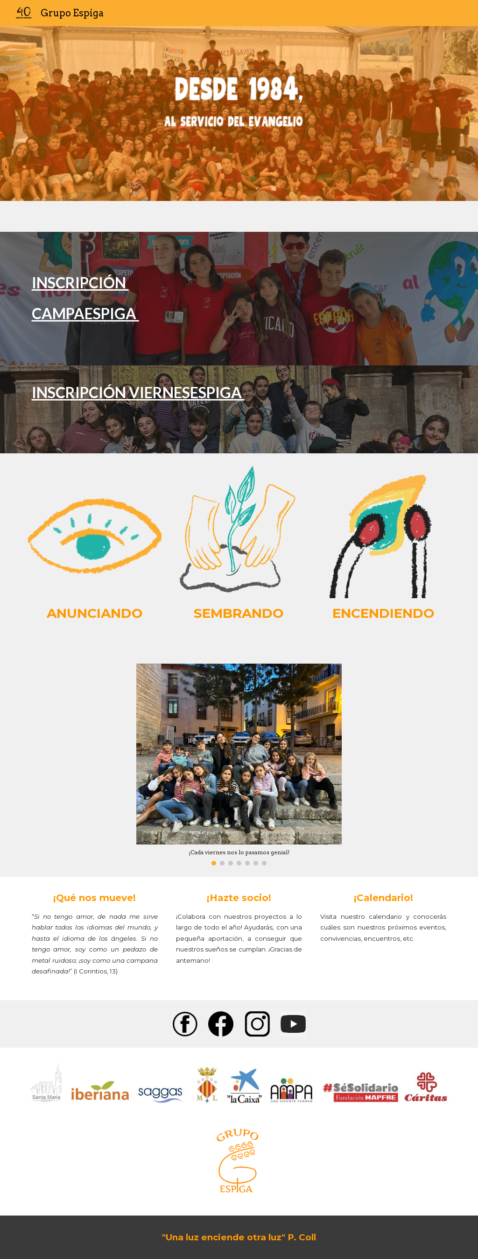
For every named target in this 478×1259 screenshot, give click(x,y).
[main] (239, 298)
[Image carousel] (239, 765)
